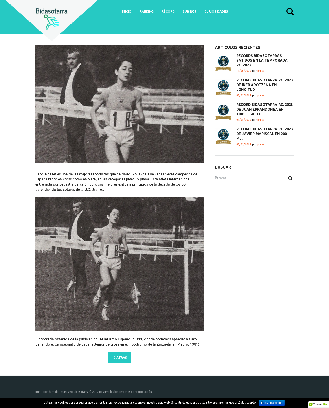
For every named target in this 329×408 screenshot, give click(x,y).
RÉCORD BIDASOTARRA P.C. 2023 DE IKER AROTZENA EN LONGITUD (264, 85)
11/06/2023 (243, 70)
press (260, 70)
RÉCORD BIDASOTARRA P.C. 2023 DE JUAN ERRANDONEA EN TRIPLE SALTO (264, 109)
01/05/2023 (243, 95)
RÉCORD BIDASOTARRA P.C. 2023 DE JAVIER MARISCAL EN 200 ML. (264, 133)
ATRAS (121, 357)
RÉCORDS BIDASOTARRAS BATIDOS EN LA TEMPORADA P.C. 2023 (262, 60)
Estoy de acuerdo (271, 402)
